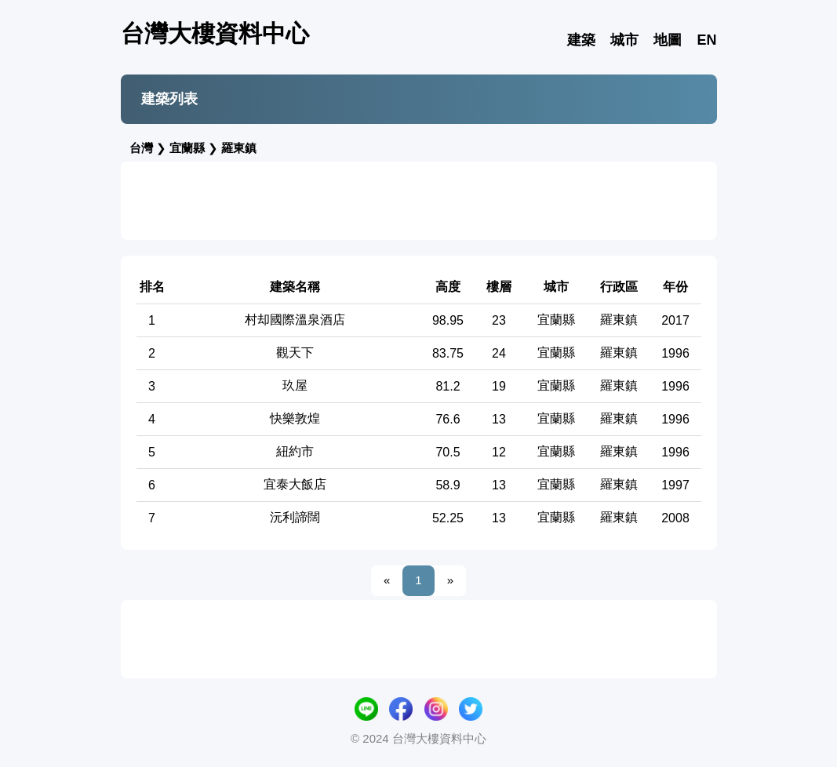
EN (706, 40)
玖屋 (295, 385)
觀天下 (295, 352)
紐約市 (295, 451)
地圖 (667, 40)
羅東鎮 (239, 147)
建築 (581, 40)
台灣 (141, 147)
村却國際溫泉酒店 (295, 319)
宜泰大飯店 (295, 484)
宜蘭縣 (187, 147)
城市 (624, 40)
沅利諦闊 (295, 517)
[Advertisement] (419, 201)
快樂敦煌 (295, 418)
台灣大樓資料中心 (215, 33)
